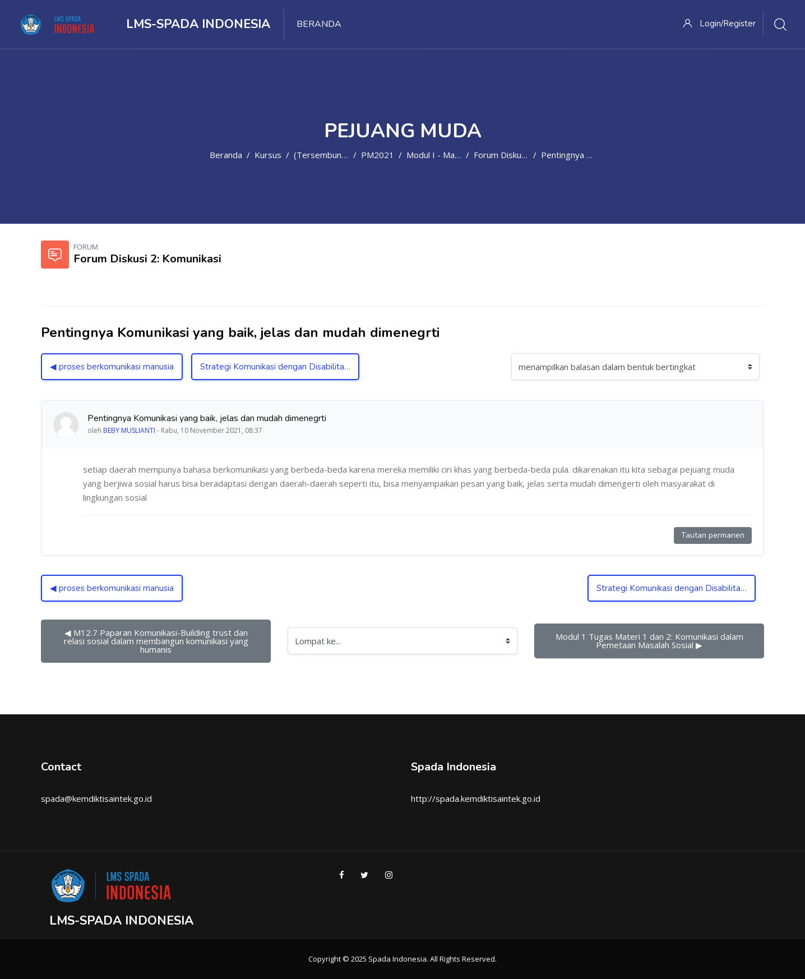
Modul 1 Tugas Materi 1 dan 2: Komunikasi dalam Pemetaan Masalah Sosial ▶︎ (651, 640)
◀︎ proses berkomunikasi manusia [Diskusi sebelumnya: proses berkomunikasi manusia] (112, 366)
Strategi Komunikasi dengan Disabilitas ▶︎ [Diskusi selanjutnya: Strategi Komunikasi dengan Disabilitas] (278, 366)
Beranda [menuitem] (319, 24)
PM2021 (377, 154)
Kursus (268, 154)
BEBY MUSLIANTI (129, 430)
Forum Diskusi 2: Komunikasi (528, 154)
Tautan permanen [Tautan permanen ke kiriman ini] (712, 535)
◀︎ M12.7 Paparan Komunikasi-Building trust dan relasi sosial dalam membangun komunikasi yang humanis (157, 641)
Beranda (226, 154)
